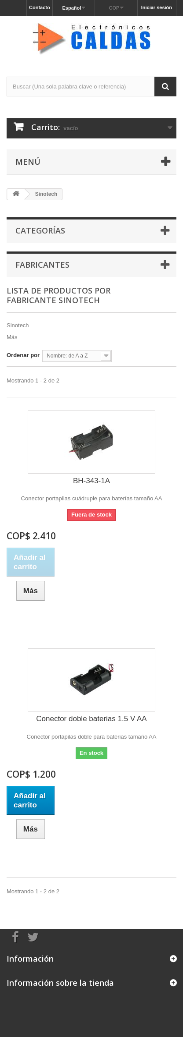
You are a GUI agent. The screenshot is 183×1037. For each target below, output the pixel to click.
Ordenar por (23, 355)
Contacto (39, 7)
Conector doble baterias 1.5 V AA (91, 719)
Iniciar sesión (156, 7)
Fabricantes (42, 264)
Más (12, 337)
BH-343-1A (91, 481)
